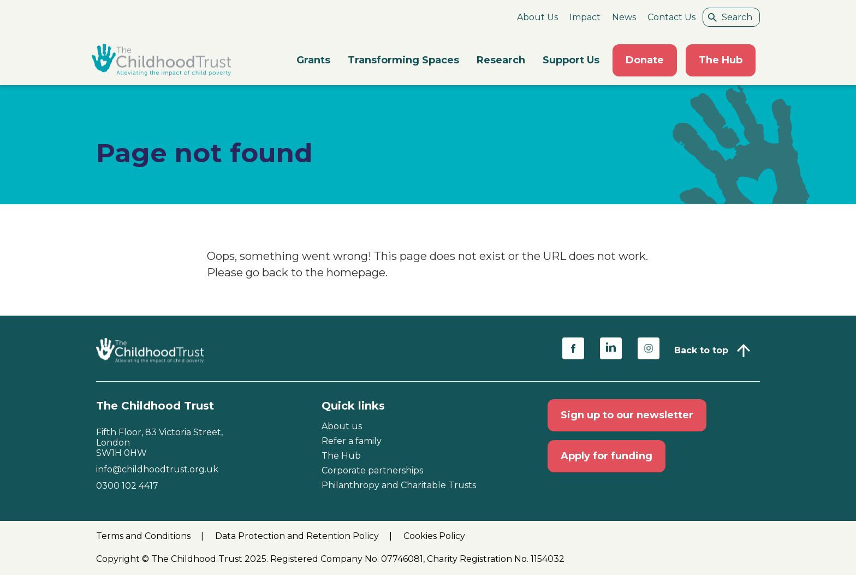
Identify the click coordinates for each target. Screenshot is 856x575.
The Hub (720, 60)
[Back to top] (712, 350)
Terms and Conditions (144, 536)
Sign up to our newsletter (627, 415)
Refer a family (352, 441)
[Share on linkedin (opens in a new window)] (611, 348)
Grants (313, 60)
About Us (537, 17)
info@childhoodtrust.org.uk (157, 469)
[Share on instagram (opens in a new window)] (648, 348)
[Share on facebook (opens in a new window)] (573, 348)
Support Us (571, 60)
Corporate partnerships (372, 470)
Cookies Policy (434, 536)
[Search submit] (712, 17)
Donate (645, 60)
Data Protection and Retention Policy (298, 536)
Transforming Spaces (403, 60)
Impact (585, 17)
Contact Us (671, 17)
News (624, 17)
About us (342, 426)
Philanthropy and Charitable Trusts (399, 485)
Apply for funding (606, 456)
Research (501, 60)
